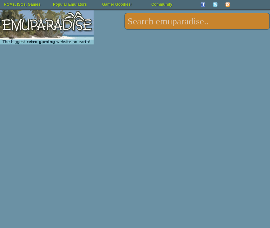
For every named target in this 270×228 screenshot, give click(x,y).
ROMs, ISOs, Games (22, 4)
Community (161, 4)
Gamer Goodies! (117, 4)
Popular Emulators (70, 4)
